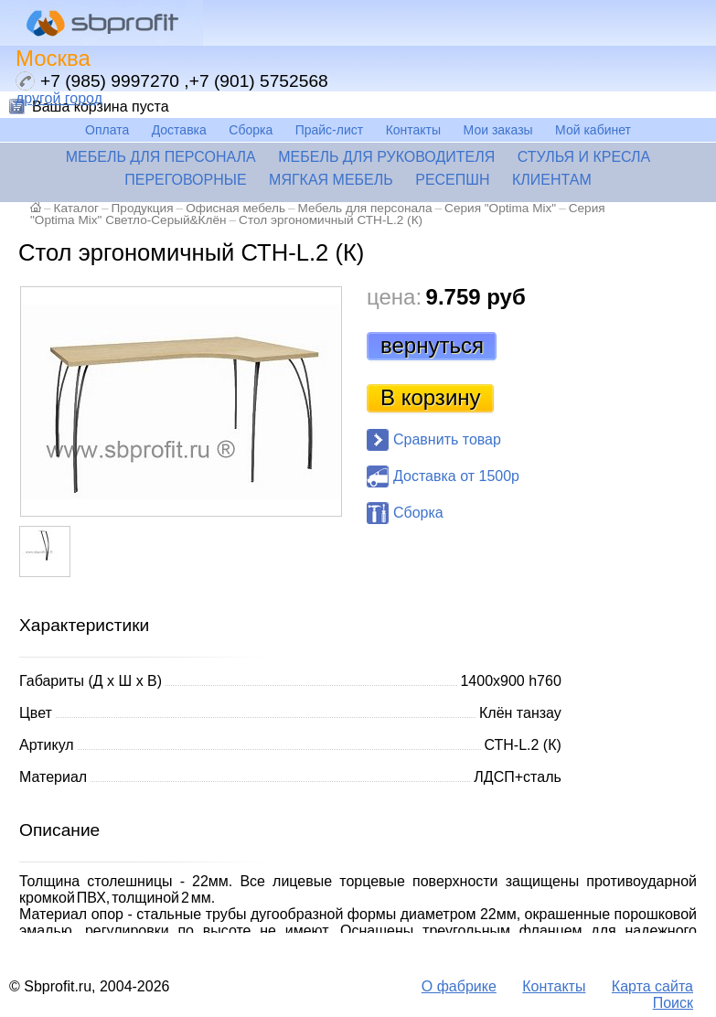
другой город (59, 98)
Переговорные (185, 179)
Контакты (413, 130)
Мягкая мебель (331, 179)
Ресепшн (452, 179)
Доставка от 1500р (456, 476)
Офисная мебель (235, 208)
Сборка (251, 130)
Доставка (179, 130)
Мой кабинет (593, 130)
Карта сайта (652, 986)
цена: (394, 296)
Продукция (143, 208)
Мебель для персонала (161, 157)
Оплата (107, 130)
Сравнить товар (447, 439)
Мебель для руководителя (386, 157)
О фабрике (459, 986)
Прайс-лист (329, 130)
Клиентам (552, 179)
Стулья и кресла (584, 157)
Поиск (673, 1003)
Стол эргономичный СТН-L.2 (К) (330, 220)
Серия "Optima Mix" (500, 208)
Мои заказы (498, 130)
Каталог (76, 208)
